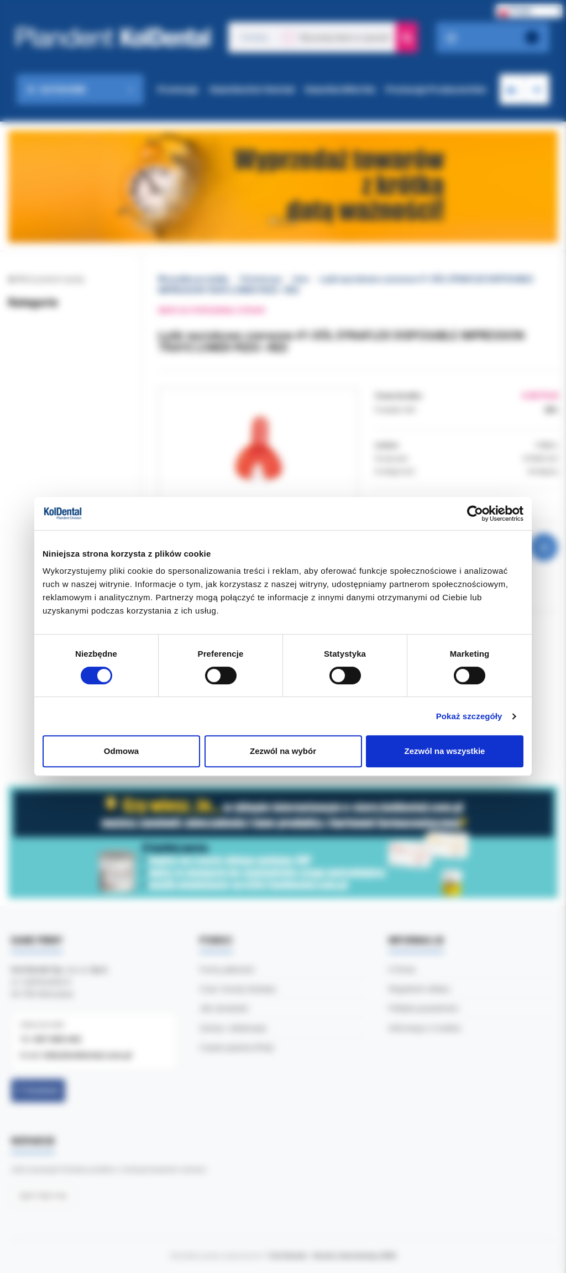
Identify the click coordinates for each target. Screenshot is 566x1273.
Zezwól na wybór (283, 751)
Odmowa (121, 751)
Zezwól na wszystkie (445, 751)
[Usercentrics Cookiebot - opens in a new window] (475, 513)
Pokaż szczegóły (469, 716)
